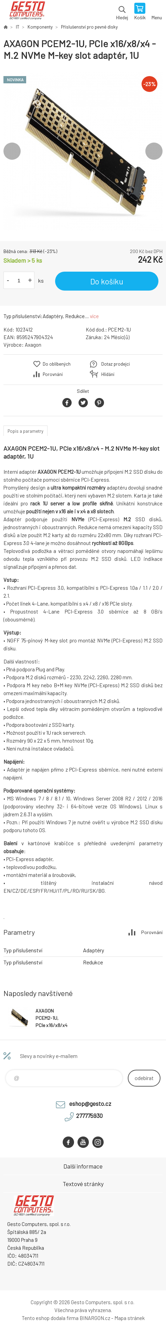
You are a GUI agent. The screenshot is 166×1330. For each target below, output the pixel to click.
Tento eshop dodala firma (50, 1318)
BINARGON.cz (95, 1318)
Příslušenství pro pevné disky (89, 27)
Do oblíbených (57, 364)
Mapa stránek (129, 1318)
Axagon (33, 345)
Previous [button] (12, 151)
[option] (83, 151)
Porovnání (53, 374)
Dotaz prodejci (115, 364)
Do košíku (106, 281)
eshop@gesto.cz (90, 1103)
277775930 (89, 1115)
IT (17, 27)
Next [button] (154, 151)
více (94, 316)
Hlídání (107, 374)
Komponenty (40, 27)
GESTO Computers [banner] (27, 12)
